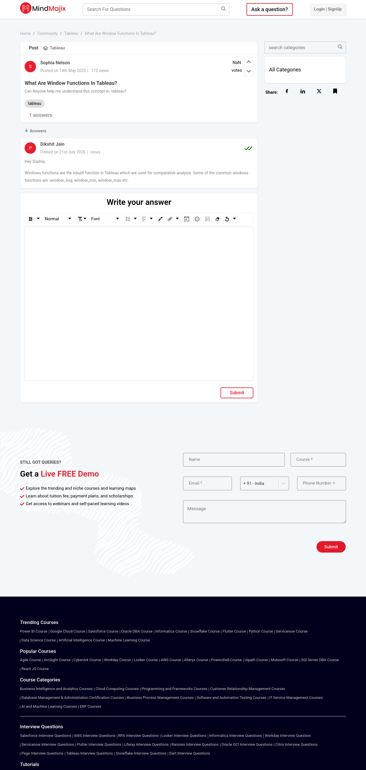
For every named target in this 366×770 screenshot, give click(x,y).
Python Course (261, 631)
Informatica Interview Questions (235, 735)
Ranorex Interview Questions (195, 744)
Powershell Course (226, 660)
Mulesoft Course (284, 660)
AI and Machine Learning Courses (49, 706)
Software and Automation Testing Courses (231, 697)
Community (47, 33)
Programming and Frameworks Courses (174, 689)
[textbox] (139, 235)
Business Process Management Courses (160, 697)
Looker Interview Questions (184, 735)
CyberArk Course (87, 660)
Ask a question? (269, 9)
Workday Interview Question (288, 735)
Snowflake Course (205, 631)
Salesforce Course (103, 631)
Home (25, 33)
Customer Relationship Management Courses (247, 689)
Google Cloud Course (67, 631)
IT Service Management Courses (296, 697)
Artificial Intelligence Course (82, 640)
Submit (237, 392)
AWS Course (171, 660)
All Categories (285, 70)
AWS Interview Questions (95, 735)
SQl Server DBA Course (320, 660)
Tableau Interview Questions (89, 753)
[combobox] (243, 483)
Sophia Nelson (55, 62)
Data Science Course (38, 640)
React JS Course (35, 669)
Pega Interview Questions (42, 753)
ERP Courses (90, 706)
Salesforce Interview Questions (45, 735)
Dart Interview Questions (189, 753)
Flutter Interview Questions (99, 744)
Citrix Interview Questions (296, 744)
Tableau (71, 33)
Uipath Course (256, 660)
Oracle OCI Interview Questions (247, 744)
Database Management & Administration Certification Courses (72, 697)
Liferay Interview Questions (146, 744)
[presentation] (226, 547)
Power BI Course (33, 631)
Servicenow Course (292, 631)
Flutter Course (234, 631)
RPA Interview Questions (138, 735)
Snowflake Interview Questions (141, 753)
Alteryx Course (196, 660)
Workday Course (117, 660)
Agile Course (30, 660)
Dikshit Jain (52, 144)
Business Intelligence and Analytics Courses (56, 689)
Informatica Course (171, 631)
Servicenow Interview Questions (47, 744)
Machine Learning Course (129, 640)
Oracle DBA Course (137, 631)
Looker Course (146, 660)
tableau (34, 103)
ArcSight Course (57, 660)
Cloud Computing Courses (117, 689)
